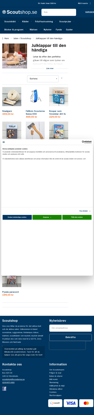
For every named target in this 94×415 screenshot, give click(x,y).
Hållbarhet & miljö (57, 386)
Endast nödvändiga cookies (17, 217)
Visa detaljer (83, 211)
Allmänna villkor (56, 389)
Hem (6, 39)
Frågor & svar (55, 373)
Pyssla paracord (10, 292)
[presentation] (67, 345)
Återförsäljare (55, 395)
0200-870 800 (8, 382)
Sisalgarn (7, 111)
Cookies (53, 392)
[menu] (47, 25)
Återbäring (53, 382)
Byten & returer (56, 376)
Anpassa (47, 217)
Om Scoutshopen (56, 370)
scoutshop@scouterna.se (13, 379)
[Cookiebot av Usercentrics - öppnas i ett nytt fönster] (79, 142)
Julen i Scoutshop (22, 39)
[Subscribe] (70, 337)
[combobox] (58, 12)
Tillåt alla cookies (77, 217)
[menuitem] (11, 21)
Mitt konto (83, 3)
